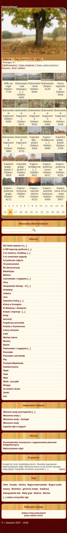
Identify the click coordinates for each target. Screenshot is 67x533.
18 (20, 212)
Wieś (5, 378)
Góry (5, 282)
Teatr (5, 374)
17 (15, 212)
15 (4, 212)
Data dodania (26, 65)
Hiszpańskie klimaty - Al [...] (17, 286)
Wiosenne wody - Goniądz (16, 419)
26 (63, 212)
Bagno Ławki (55, 485)
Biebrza (7, 275)
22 (41, 212)
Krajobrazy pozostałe (13, 323)
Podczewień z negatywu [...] (17, 348)
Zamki (6, 392)
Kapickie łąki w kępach (14, 426)
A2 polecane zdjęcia (13, 260)
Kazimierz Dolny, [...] (13, 301)
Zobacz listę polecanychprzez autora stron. (34, 514)
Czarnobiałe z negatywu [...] (17, 279)
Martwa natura (10, 337)
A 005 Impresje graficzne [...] (17, 249)
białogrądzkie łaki (12, 493)
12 (51, 205)
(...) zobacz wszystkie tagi (15, 497)
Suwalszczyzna (10, 367)
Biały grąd (27, 493)
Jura (5, 297)
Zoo (5, 396)
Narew (6, 345)
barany (6, 489)
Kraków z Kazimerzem (14, 326)
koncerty (7, 319)
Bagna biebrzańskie (37, 485)
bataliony (44, 489)
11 (46, 205)
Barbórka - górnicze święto (25, 489)
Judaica (7, 293)
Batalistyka (8, 271)
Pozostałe (8, 352)
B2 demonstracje (11, 267)
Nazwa (6, 68)
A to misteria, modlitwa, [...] (16, 253)
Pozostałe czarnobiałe (14, 356)
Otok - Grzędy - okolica (14, 485)
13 (56, 205)
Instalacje (8, 290)
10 (40, 205)
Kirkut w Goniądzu (12, 304)
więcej (62, 469)
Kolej (5, 315)
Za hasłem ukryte (11, 389)
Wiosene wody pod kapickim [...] (19, 412)
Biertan (46, 493)
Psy (5, 359)
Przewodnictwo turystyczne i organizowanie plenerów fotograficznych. (30, 443)
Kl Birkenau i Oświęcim (14, 308)
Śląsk (6, 370)
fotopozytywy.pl (9, 6)
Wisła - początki (11, 381)
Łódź (5, 334)
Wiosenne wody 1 (12, 415)
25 (57, 212)
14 (62, 205)
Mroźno (7, 341)
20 (31, 212)
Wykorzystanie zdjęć (13, 448)
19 (26, 212)
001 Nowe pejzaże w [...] (15, 245)
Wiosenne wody (11, 423)
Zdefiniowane (9, 65)
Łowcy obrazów (11, 330)
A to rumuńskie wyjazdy (15, 256)
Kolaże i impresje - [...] (14, 312)
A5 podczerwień (11, 264)
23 (47, 212)
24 (52, 212)
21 (36, 212)
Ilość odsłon (18, 68)
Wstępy (7, 385)
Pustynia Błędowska (13, 363)
